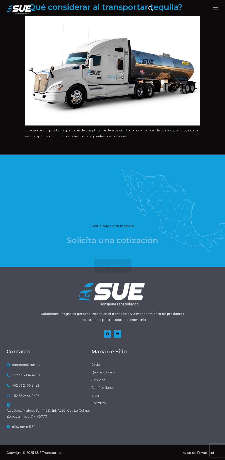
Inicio (95, 364)
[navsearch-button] (148, 9)
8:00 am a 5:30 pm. (24, 427)
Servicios (98, 380)
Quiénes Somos (103, 372)
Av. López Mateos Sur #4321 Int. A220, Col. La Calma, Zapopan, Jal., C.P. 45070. (48, 410)
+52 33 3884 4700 (23, 375)
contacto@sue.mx (23, 365)
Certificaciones (102, 387)
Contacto (98, 403)
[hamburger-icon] (216, 10)
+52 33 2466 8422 (23, 385)
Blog (95, 395)
